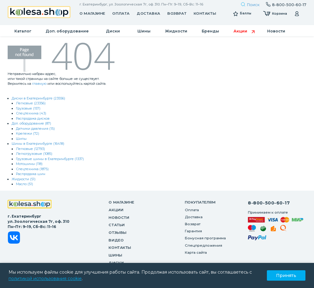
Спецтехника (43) (31, 113)
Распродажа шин (30, 174)
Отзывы (117, 232)
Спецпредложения (203, 245)
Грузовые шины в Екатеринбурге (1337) (50, 159)
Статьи (117, 225)
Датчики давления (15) (35, 128)
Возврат (176, 13)
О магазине (92, 13)
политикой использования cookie (45, 278)
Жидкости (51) (24, 179)
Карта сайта (196, 252)
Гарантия (193, 231)
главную (39, 83)
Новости (119, 217)
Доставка (148, 13)
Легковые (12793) (30, 149)
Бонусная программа (205, 238)
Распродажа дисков (33, 118)
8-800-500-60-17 (269, 203)
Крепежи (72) (27, 133)
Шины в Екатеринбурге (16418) (38, 143)
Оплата (120, 13)
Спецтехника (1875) (32, 169)
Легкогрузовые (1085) (34, 153)
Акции (116, 210)
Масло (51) (24, 184)
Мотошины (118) (29, 164)
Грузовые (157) (28, 108)
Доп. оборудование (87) (31, 123)
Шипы (21, 139)
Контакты (205, 13)
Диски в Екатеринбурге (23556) (38, 98)
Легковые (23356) (31, 103)
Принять (286, 275)
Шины (115, 255)
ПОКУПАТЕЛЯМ (200, 202)
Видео (116, 240)
